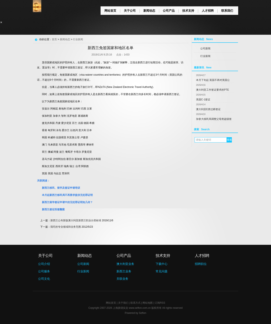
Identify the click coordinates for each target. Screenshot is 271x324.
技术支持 (188, 10)
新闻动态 (149, 10)
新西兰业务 (123, 271)
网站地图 (147, 302)
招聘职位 (201, 264)
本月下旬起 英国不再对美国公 (213, 80)
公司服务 (44, 271)
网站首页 (110, 10)
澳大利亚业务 (125, 264)
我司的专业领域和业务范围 (65, 226)
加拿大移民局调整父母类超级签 (214, 119)
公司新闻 (205, 48)
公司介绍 (44, 264)
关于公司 (130, 10)
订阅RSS (160, 302)
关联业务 (122, 278)
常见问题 (161, 271)
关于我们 (123, 302)
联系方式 (135, 302)
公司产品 (169, 10)
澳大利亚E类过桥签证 (208, 109)
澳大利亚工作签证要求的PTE (212, 89)
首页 (54, 39)
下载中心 (161, 264)
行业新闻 (205, 56)
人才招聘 (208, 10)
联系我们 (227, 10)
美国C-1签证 (203, 99)
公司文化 (44, 278)
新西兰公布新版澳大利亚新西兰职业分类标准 (75, 220)
